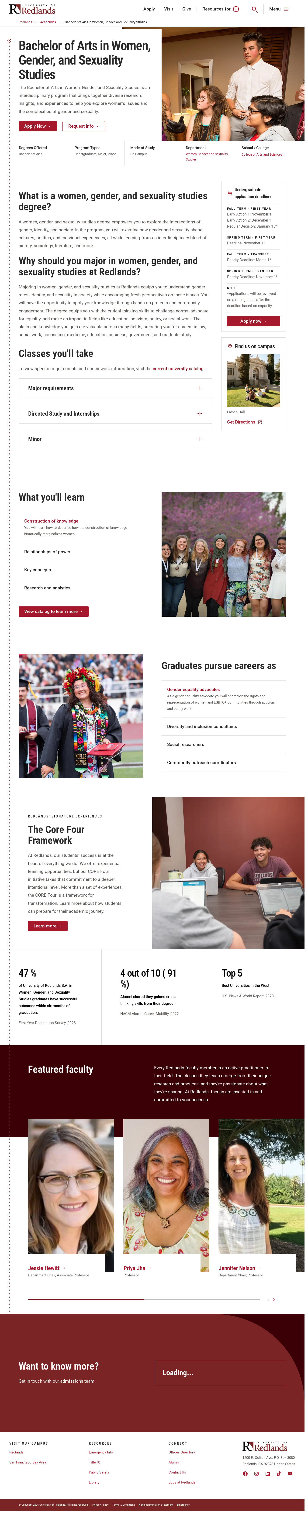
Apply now (253, 321)
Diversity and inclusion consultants (202, 726)
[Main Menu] (279, 9)
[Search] (254, 9)
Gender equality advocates (193, 689)
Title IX (94, 1462)
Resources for (220, 9)
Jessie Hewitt (47, 1268)
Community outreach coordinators (201, 762)
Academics (51, 22)
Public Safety (99, 1472)
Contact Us (177, 1472)
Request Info (83, 126)
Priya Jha (138, 1268)
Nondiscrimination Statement (156, 1504)
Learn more (48, 926)
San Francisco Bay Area (27, 1462)
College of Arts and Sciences (262, 154)
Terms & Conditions (123, 1504)
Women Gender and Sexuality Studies (207, 156)
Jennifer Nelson (240, 1268)
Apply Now (37, 126)
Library (94, 1482)
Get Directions (245, 422)
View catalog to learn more (53, 611)
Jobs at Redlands (182, 1482)
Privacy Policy (100, 1504)
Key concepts (37, 569)
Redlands (28, 22)
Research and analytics (47, 588)
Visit (168, 9)
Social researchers (185, 744)
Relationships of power (47, 551)
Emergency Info (101, 1452)
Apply (149, 9)
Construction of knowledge (51, 521)
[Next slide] (274, 1299)
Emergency (183, 1504)
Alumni (174, 1462)
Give (186, 9)
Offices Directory (182, 1452)
